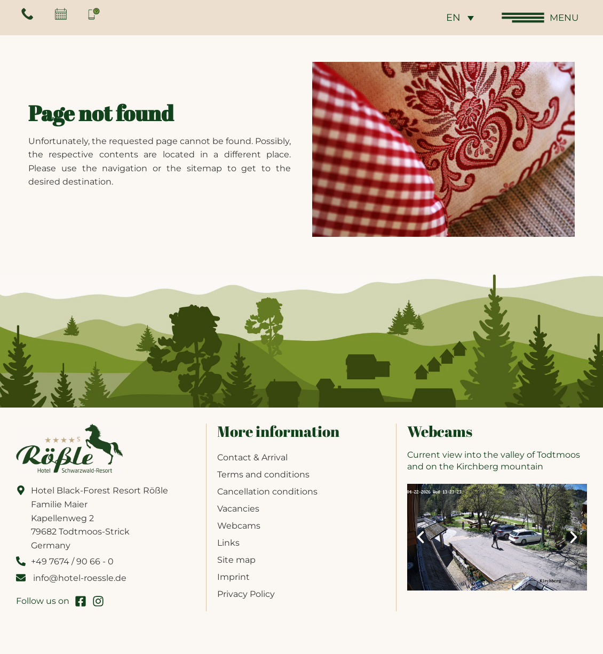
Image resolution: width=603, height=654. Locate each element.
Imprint (233, 577)
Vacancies (238, 509)
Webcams (238, 526)
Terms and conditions (263, 474)
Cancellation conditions (267, 491)
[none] (458, 17)
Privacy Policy (246, 594)
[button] (420, 537)
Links (228, 543)
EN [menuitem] (451, 18)
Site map (236, 560)
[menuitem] (458, 17)
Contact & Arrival (252, 457)
